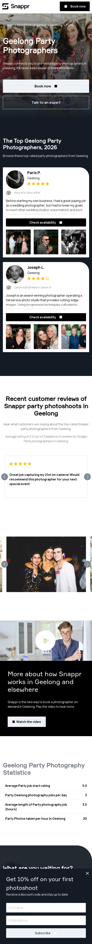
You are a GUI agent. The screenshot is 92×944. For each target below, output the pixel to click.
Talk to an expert (46, 102)
